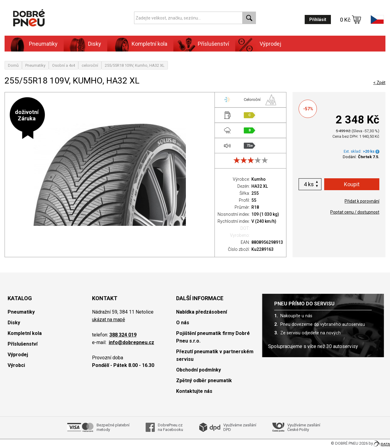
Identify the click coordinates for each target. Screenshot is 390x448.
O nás (182, 322)
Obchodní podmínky (198, 370)
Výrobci (16, 365)
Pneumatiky (43, 44)
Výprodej (270, 44)
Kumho (258, 179)
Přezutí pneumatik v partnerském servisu (215, 355)
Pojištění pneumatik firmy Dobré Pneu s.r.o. (213, 337)
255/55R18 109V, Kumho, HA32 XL (135, 65)
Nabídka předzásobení (201, 312)
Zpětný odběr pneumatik (204, 380)
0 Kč (350, 19)
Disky (94, 44)
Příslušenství (213, 44)
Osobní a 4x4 (63, 65)
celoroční (90, 65)
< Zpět (379, 82)
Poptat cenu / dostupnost (354, 212)
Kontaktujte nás (194, 391)
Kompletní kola (149, 44)
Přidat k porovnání (362, 201)
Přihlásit (317, 19)
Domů (13, 65)
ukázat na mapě (108, 319)
